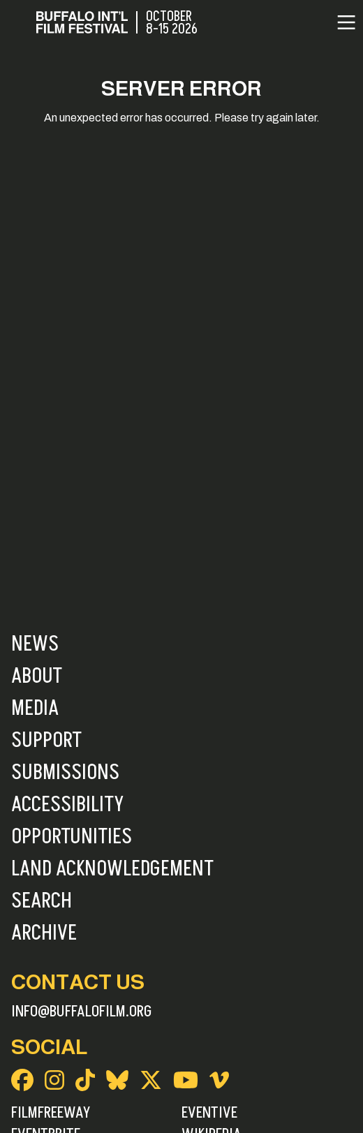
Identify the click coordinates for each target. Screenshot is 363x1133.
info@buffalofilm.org (81, 1011)
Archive (44, 933)
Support (46, 740)
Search (41, 901)
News (35, 644)
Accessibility (67, 805)
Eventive (209, 1113)
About (36, 676)
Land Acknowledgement (112, 869)
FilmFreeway (50, 1113)
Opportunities (71, 837)
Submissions (65, 772)
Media (35, 708)
